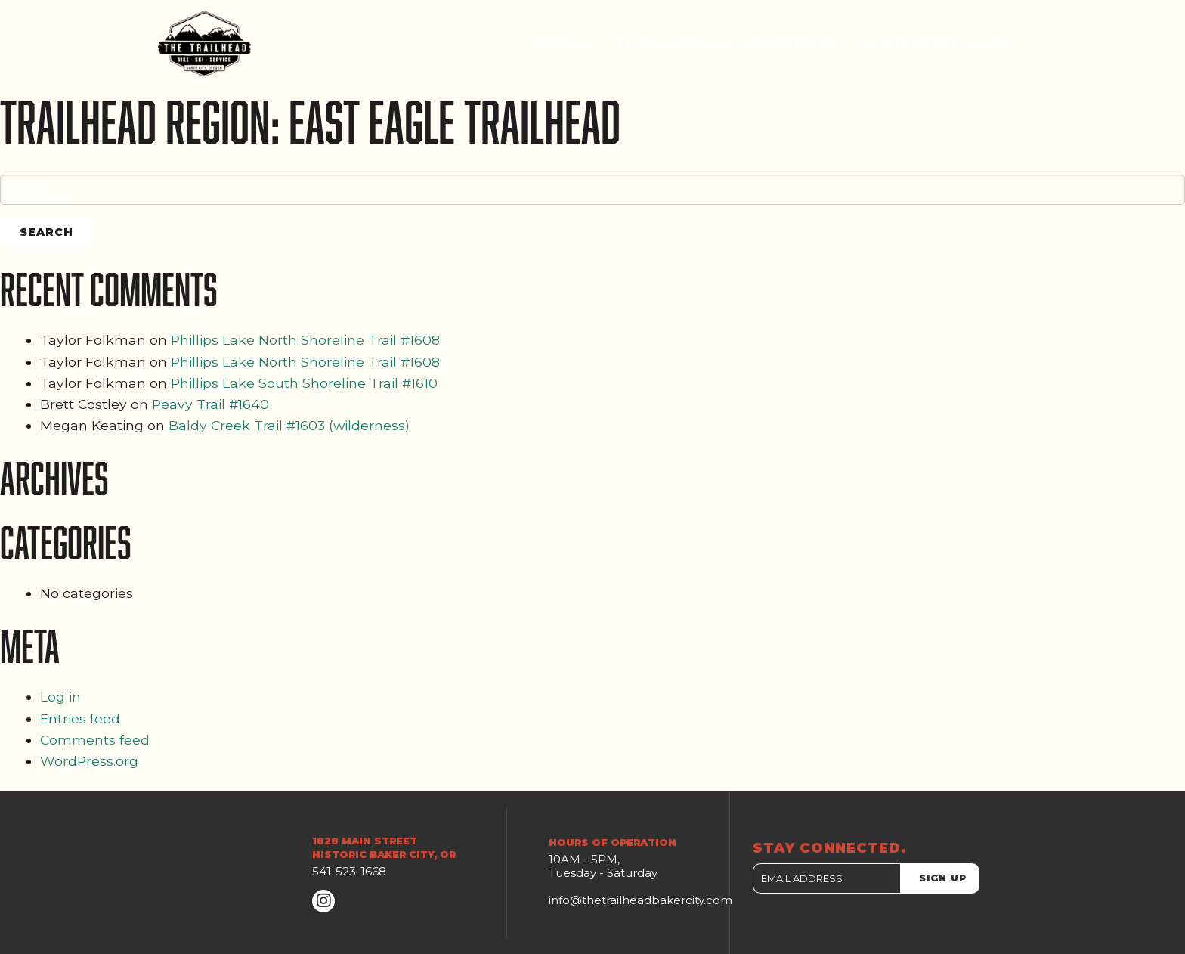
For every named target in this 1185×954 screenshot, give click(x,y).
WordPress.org (89, 761)
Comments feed (95, 740)
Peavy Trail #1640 (210, 404)
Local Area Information (935, 43)
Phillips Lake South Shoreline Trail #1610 (304, 383)
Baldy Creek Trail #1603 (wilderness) (289, 425)
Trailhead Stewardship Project (723, 43)
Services (562, 43)
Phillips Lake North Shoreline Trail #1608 (305, 340)
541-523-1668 (349, 871)
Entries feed (80, 718)
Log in (60, 697)
